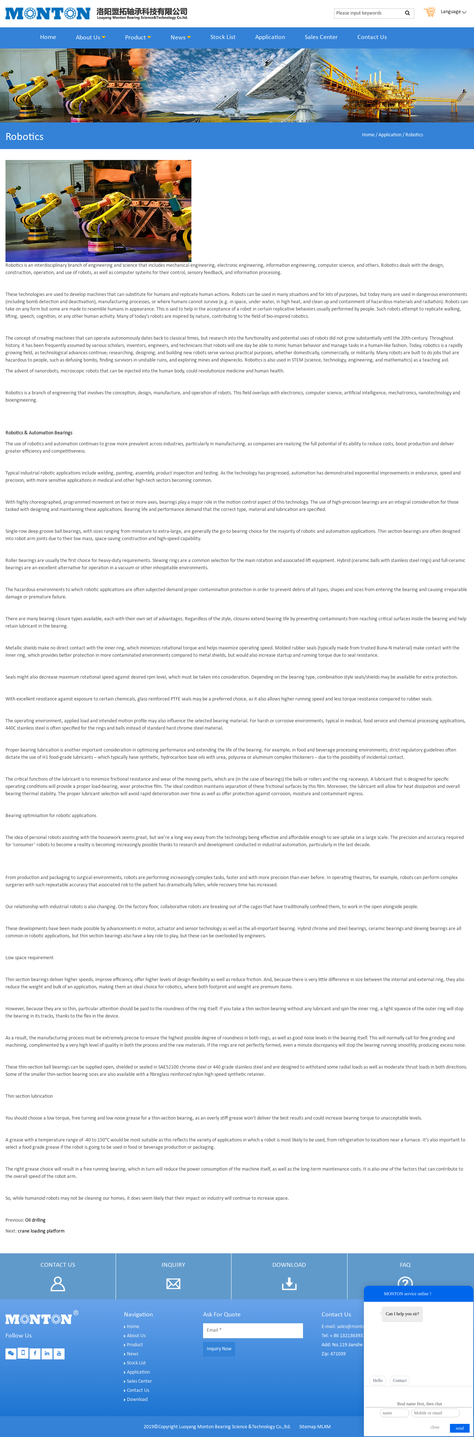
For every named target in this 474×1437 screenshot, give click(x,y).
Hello (378, 1380)
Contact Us (372, 37)
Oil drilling (35, 1220)
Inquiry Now (219, 1349)
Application (270, 37)
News (181, 37)
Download (137, 1399)
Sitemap (307, 1427)
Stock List (223, 37)
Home (48, 37)
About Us (90, 37)
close (435, 1427)
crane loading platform (41, 1231)
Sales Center (321, 37)
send (460, 1428)
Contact (400, 1380)
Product (138, 37)
